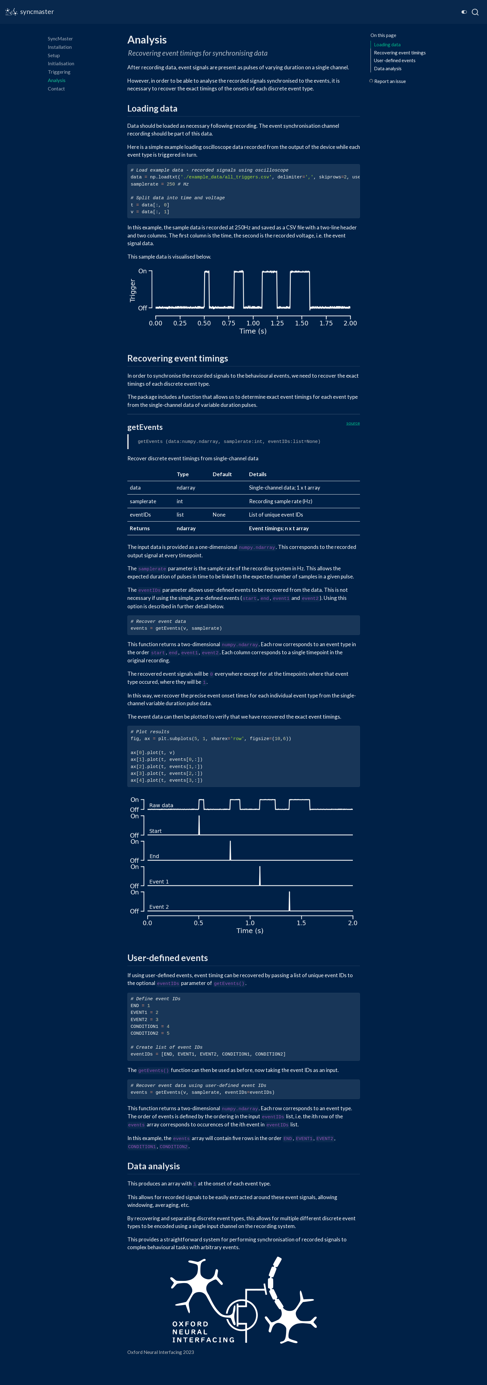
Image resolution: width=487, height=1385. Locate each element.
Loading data (387, 44)
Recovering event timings (400, 52)
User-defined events (395, 60)
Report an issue (390, 81)
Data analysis (388, 68)
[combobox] (475, 11)
